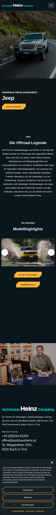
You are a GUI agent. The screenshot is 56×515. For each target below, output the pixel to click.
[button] (52, 462)
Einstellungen (28, 505)
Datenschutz (30, 511)
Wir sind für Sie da (9, 432)
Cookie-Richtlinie (18, 511)
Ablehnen (28, 497)
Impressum (40, 511)
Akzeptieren (28, 490)
